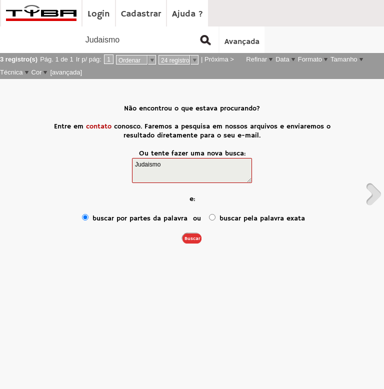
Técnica (11, 72)
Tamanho (343, 59)
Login (99, 14)
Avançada (242, 42)
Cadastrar (141, 14)
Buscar (192, 239)
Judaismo (192, 170)
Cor (37, 72)
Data (282, 59)
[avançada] (66, 72)
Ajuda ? (187, 14)
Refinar (256, 59)
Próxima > (219, 59)
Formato (310, 59)
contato (99, 126)
